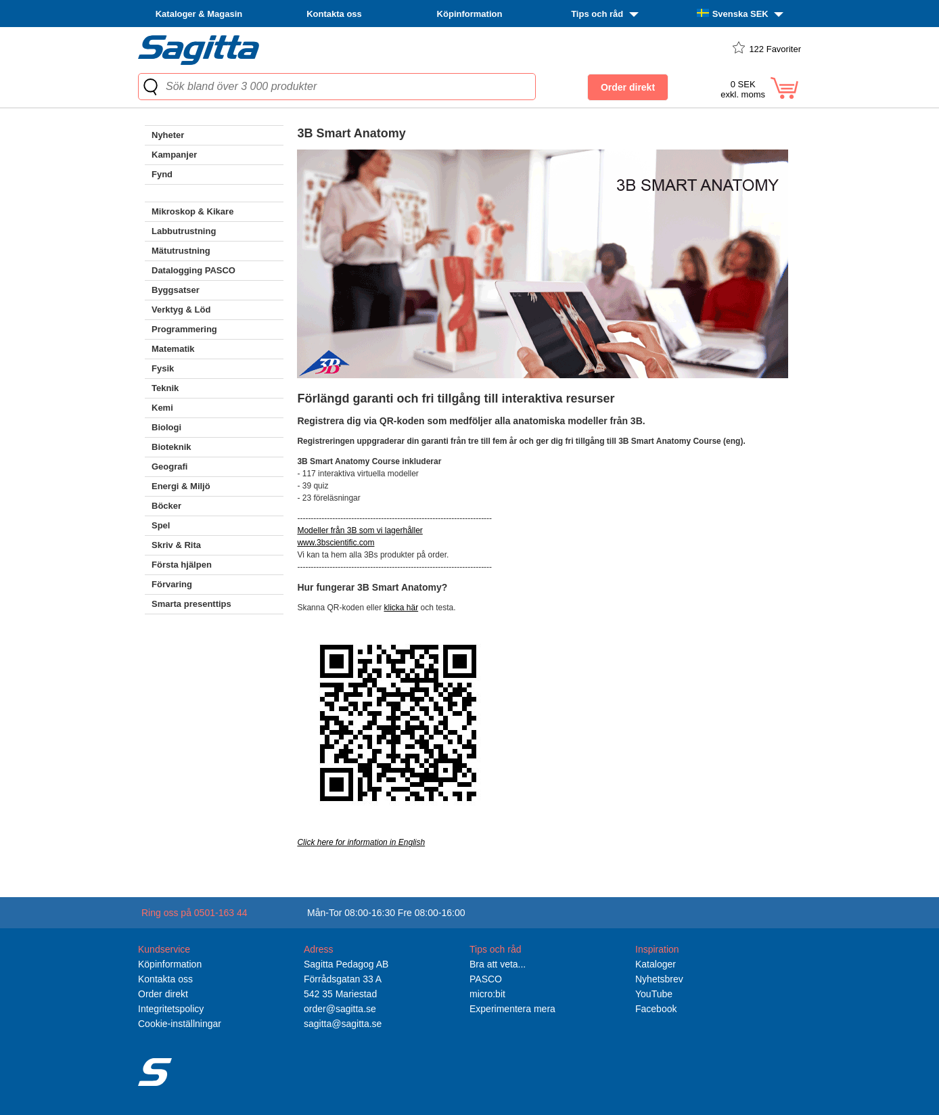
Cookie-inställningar (179, 1023)
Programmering (184, 329)
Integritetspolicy (171, 1008)
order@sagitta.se (340, 1008)
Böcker (166, 506)
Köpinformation (470, 14)
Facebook (656, 1008)
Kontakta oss (334, 14)
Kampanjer (174, 155)
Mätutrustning (181, 251)
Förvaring (172, 584)
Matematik (173, 349)
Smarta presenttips (191, 604)
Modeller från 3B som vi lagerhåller (359, 530)
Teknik (165, 388)
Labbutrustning (184, 231)
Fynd (162, 174)
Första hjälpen (182, 565)
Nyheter (168, 135)
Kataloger (655, 964)
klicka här (401, 607)
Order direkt (163, 993)
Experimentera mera (512, 1008)
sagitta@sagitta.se (343, 1023)
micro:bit (487, 993)
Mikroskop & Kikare (192, 211)
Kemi (162, 408)
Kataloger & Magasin (199, 14)
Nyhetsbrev (659, 979)
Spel (161, 525)
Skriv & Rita (176, 545)
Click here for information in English (361, 842)
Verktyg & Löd (181, 309)
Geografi (169, 466)
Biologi (166, 427)
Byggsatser (176, 290)
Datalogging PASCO (193, 270)
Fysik (163, 368)
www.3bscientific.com (335, 542)
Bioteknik (171, 447)
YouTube (653, 993)
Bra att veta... (498, 964)
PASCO (486, 979)
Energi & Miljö (181, 486)
